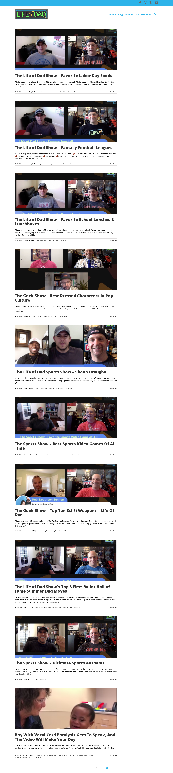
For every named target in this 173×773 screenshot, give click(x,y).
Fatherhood (44, 388)
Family (39, 164)
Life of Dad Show (62, 92)
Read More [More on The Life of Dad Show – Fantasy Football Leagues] (113, 164)
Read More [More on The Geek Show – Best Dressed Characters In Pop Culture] (113, 316)
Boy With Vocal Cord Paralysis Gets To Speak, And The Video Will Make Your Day (65, 737)
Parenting (55, 164)
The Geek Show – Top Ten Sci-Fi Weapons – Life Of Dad (64, 513)
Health (78, 755)
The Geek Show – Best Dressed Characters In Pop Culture (64, 298)
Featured (49, 92)
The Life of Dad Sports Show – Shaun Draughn (60, 372)
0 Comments (77, 92)
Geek (52, 316)
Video (69, 92)
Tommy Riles (20, 755)
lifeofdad (19, 92)
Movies (52, 531)
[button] (155, 14)
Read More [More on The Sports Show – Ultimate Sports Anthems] (113, 679)
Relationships (84, 755)
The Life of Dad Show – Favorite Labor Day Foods (63, 75)
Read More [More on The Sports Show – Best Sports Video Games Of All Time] (113, 455)
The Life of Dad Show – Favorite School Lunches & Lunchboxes (65, 222)
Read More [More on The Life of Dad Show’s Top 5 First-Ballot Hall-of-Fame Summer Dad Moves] (113, 607)
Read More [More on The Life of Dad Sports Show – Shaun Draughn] (113, 388)
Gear (49, 316)
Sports (61, 164)
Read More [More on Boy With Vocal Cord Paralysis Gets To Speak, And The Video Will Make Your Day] (113, 755)
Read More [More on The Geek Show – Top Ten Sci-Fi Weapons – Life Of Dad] (113, 531)
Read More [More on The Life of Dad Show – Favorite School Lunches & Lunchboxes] (113, 240)
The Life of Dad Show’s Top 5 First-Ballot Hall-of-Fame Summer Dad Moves (63, 589)
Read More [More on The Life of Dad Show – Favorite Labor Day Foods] (113, 92)
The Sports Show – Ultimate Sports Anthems (59, 663)
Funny (54, 92)
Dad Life (37, 607)
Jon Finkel (19, 607)
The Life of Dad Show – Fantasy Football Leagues (63, 147)
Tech (56, 531)
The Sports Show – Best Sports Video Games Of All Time (65, 446)
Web (29, 757)
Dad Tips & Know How (47, 607)
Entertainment (41, 92)
